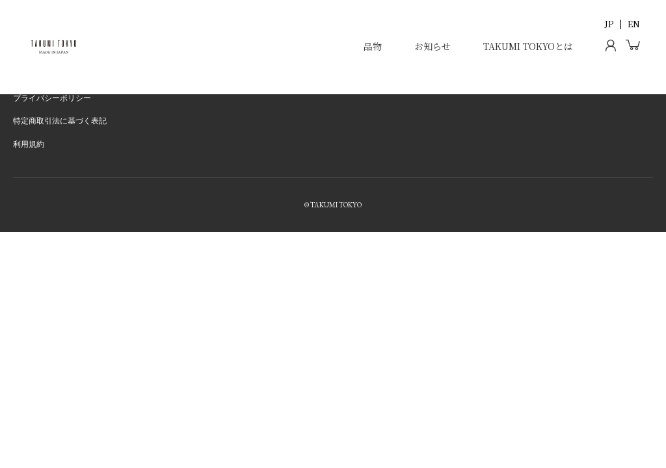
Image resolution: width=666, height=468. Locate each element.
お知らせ (432, 46)
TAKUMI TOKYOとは (528, 46)
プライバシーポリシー (52, 98)
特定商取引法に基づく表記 (60, 120)
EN (634, 24)
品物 (373, 46)
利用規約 (28, 144)
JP (609, 24)
